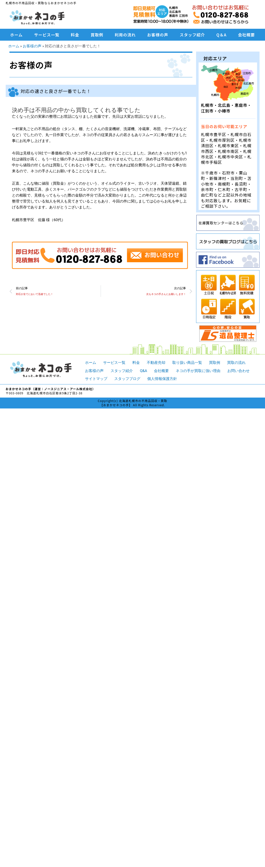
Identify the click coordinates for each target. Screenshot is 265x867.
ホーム (16, 35)
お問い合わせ (239, 370)
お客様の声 (157, 35)
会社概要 (246, 35)
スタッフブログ (127, 378)
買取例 (97, 35)
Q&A (143, 370)
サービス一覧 (46, 35)
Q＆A (221, 35)
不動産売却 (156, 362)
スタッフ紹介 (192, 35)
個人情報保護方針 (162, 378)
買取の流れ (236, 362)
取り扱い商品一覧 (187, 362)
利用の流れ (125, 35)
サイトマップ (96, 378)
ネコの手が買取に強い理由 (198, 370)
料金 (75, 35)
